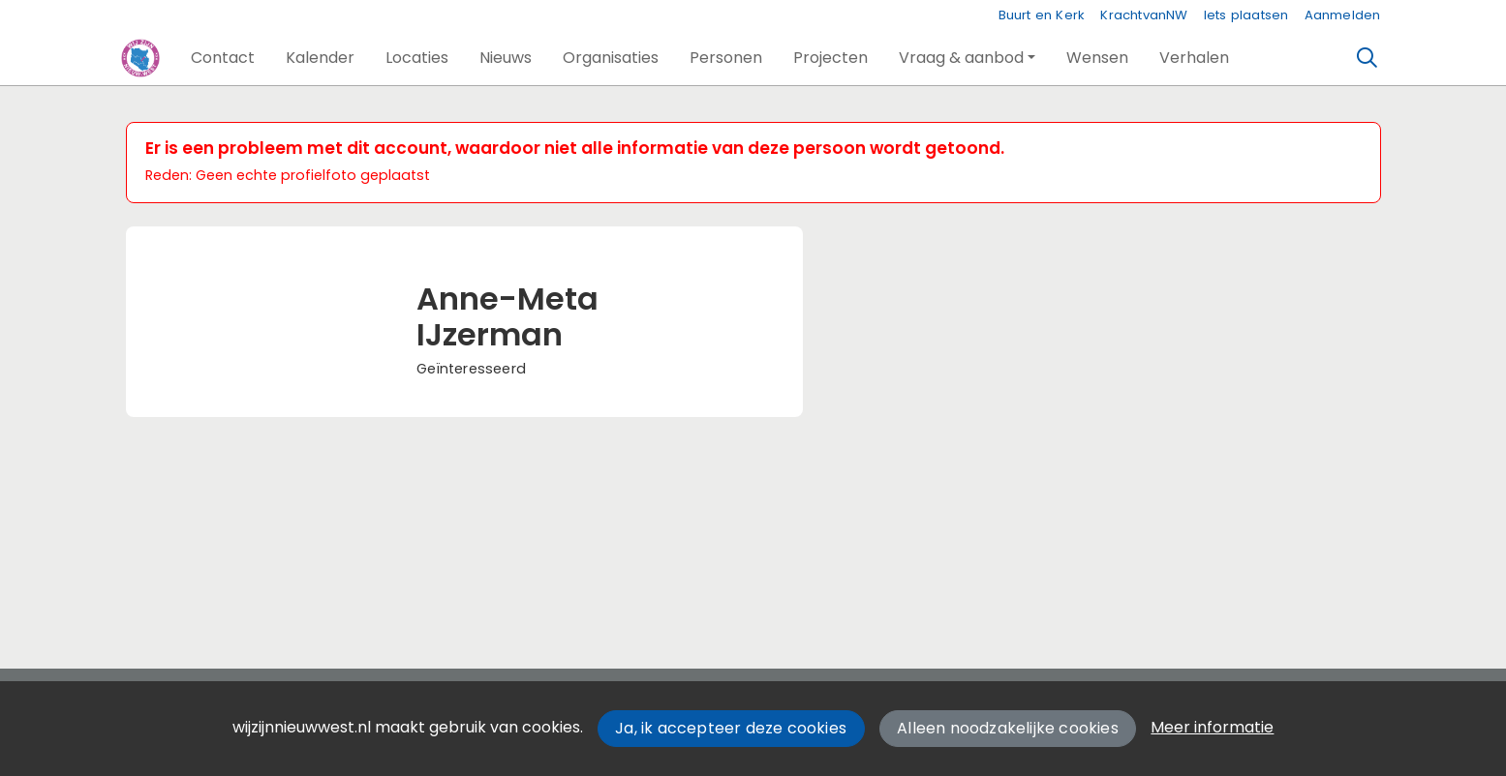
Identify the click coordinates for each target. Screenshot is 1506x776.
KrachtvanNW (1143, 15)
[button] (222, 58)
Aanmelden (1343, 15)
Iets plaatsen (1246, 15)
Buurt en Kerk (1042, 15)
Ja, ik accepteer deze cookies (730, 728)
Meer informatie (1212, 727)
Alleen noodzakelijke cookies (1008, 728)
